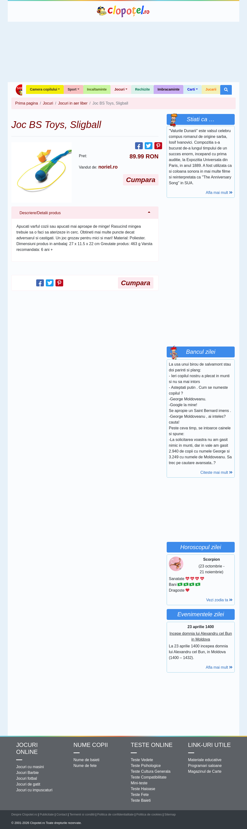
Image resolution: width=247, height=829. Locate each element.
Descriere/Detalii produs (40, 213)
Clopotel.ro (123, 11)
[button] (226, 90)
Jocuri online (27, 748)
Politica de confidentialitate (115, 814)
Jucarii (211, 89)
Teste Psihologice (146, 766)
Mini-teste (139, 783)
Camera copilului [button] (43, 89)
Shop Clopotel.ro (18, 90)
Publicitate (47, 814)
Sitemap (170, 814)
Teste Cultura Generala (151, 771)
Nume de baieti (87, 760)
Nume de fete (85, 766)
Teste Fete (140, 795)
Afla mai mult (219, 193)
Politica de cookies (149, 814)
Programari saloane (205, 766)
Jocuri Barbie (27, 773)
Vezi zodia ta (219, 600)
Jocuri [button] (119, 89)
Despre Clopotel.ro (24, 814)
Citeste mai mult (216, 472)
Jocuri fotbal (26, 778)
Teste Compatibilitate (149, 777)
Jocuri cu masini (30, 767)
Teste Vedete (142, 760)
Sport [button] (72, 89)
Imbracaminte (168, 89)
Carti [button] (191, 89)
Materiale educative (205, 760)
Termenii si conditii (82, 814)
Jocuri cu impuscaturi (34, 790)
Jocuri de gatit (28, 784)
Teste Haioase (143, 789)
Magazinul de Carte (205, 771)
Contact (61, 814)
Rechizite (142, 89)
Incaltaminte (97, 89)
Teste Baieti (141, 800)
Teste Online (151, 745)
